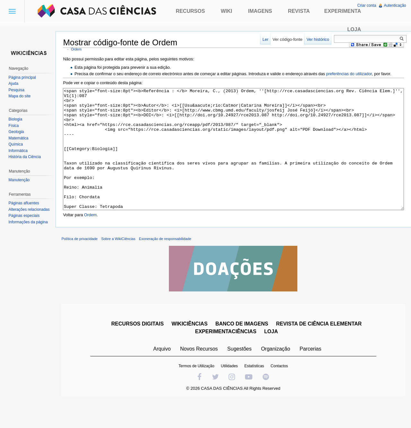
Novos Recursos (199, 374)
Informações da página (28, 222)
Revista (299, 11)
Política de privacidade (81, 264)
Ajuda (14, 83)
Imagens (260, 11)
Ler (265, 39)
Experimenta (342, 11)
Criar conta (366, 5)
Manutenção (19, 180)
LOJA (271, 357)
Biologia (16, 119)
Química (16, 144)
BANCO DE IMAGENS (242, 349)
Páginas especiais (24, 215)
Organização (276, 374)
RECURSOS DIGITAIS (138, 349)
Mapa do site (20, 96)
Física (14, 125)
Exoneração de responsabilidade (166, 264)
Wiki (226, 11)
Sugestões (240, 374)
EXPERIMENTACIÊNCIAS (226, 357)
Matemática (19, 138)
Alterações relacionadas (29, 209)
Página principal (22, 77)
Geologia (16, 131)
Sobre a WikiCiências (120, 264)
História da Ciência (25, 157)
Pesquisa (17, 90)
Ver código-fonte (287, 39)
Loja (354, 29)
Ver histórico (317, 39)
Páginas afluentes (24, 203)
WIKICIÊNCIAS (190, 349)
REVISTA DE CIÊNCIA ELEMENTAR (319, 349)
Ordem (78, 49)
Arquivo (162, 374)
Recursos (190, 11)
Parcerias (311, 374)
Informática (18, 150)
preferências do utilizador (350, 74)
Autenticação (395, 5)
